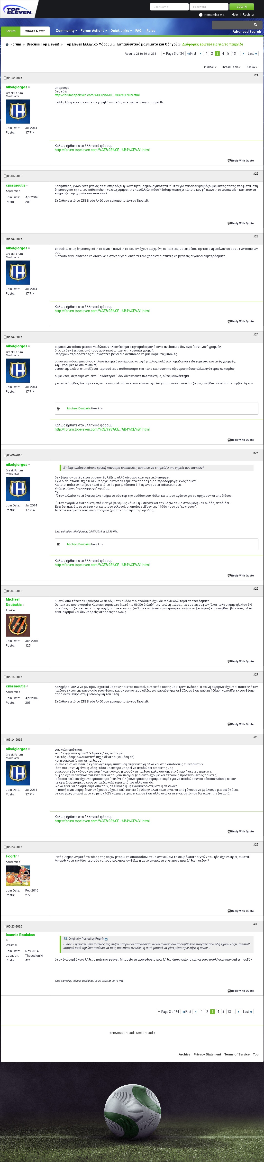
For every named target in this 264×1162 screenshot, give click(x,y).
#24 (255, 334)
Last (252, 53)
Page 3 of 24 (175, 53)
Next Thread (144, 1033)
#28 (255, 737)
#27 (255, 674)
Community (65, 31)
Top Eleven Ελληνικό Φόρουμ (88, 44)
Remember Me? (214, 15)
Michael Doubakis (79, 408)
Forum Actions (92, 31)
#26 (255, 588)
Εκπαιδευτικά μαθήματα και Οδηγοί (147, 44)
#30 (255, 924)
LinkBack (208, 67)
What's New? (35, 31)
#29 (255, 844)
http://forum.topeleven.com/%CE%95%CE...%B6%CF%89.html (97, 95)
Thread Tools (229, 67)
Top (256, 1054)
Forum (11, 31)
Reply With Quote (241, 160)
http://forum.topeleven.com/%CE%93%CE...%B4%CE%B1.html (102, 150)
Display (250, 67)
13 (234, 53)
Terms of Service (237, 1054)
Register (248, 14)
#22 (255, 173)
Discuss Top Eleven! (43, 44)
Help (235, 14)
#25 (255, 453)
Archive (185, 1054)
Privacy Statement (207, 1054)
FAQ (138, 31)
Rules (150, 31)
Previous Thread (122, 1033)
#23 (255, 236)
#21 (255, 75)
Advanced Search (247, 32)
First (191, 53)
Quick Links (119, 31)
